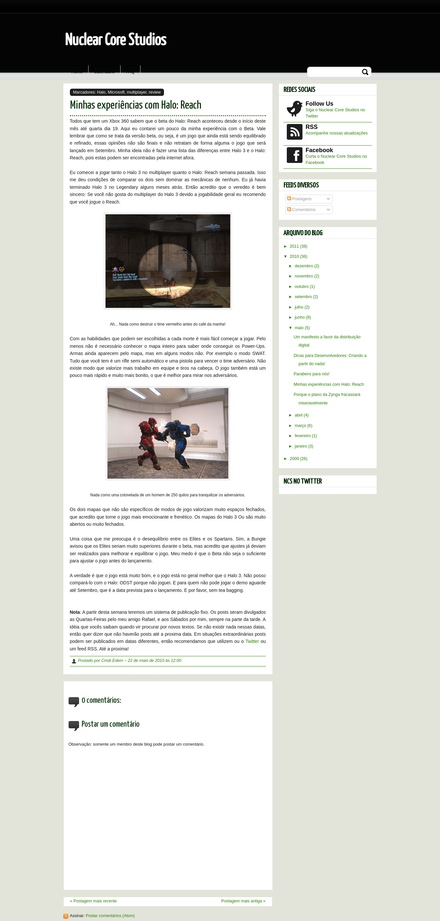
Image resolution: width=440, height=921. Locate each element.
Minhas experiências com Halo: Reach (135, 105)
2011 (295, 246)
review (155, 92)
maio (300, 328)
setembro (304, 296)
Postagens (299, 199)
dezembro (304, 266)
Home (77, 71)
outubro (302, 286)
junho (300, 317)
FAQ (130, 71)
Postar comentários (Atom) (110, 915)
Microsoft (116, 92)
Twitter (252, 641)
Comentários (301, 209)
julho (299, 307)
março (301, 425)
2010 (295, 256)
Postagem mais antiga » (243, 901)
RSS (312, 127)
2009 (295, 458)
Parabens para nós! (312, 374)
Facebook (319, 150)
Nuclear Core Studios (115, 40)
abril (299, 415)
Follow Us (320, 103)
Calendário (104, 71)
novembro (304, 276)
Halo (101, 92)
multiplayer (136, 92)
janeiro (301, 446)
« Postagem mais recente (93, 901)
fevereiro (303, 436)
